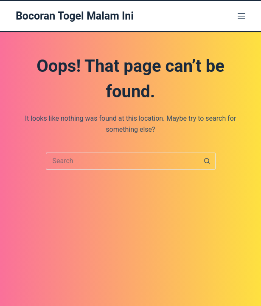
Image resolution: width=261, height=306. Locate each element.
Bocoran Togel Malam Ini (75, 16)
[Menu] (241, 16)
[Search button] (207, 161)
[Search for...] (122, 161)
